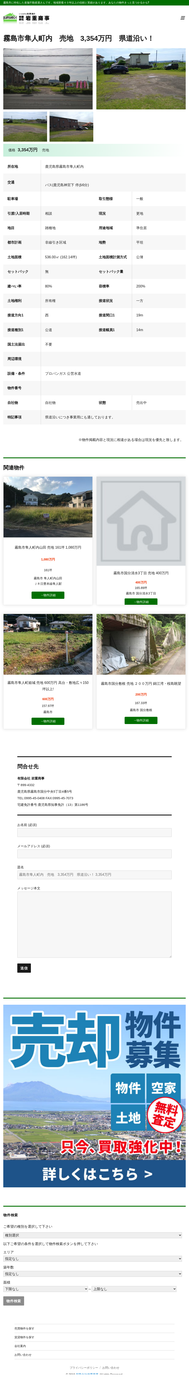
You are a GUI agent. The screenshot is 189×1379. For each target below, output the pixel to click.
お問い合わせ (23, 1350)
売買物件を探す (24, 1324)
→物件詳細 (48, 595)
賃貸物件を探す (24, 1332)
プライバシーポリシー (84, 1363)
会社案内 (20, 1341)
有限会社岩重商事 (87, 1370)
